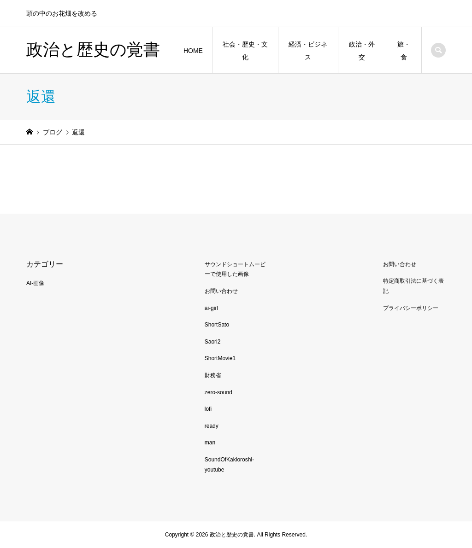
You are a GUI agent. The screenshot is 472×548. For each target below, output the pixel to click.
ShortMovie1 (220, 358)
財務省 (213, 375)
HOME (193, 50)
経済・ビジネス (308, 51)
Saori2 (213, 341)
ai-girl (211, 308)
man (210, 442)
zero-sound (218, 392)
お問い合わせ (221, 291)
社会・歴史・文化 (245, 51)
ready (211, 426)
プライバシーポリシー (410, 308)
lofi (208, 409)
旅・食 (403, 51)
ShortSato (217, 324)
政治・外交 (362, 51)
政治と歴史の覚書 (93, 50)
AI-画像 (35, 283)
